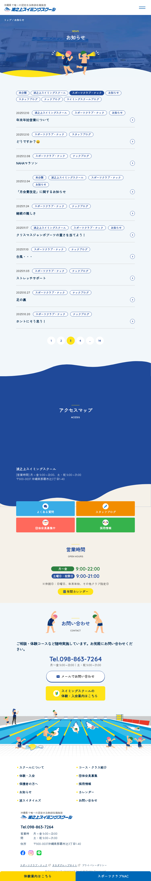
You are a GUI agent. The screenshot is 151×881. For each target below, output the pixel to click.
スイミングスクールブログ (83, 99)
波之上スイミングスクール (49, 93)
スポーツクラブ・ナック (87, 93)
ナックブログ (52, 99)
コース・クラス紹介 (93, 767)
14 (99, 340)
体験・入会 (27, 776)
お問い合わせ (88, 800)
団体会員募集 (88, 776)
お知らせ (113, 93)
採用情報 (85, 784)
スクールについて (31, 767)
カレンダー (86, 792)
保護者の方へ (28, 784)
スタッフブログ (28, 99)
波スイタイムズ (30, 800)
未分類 (23, 93)
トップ (7, 20)
